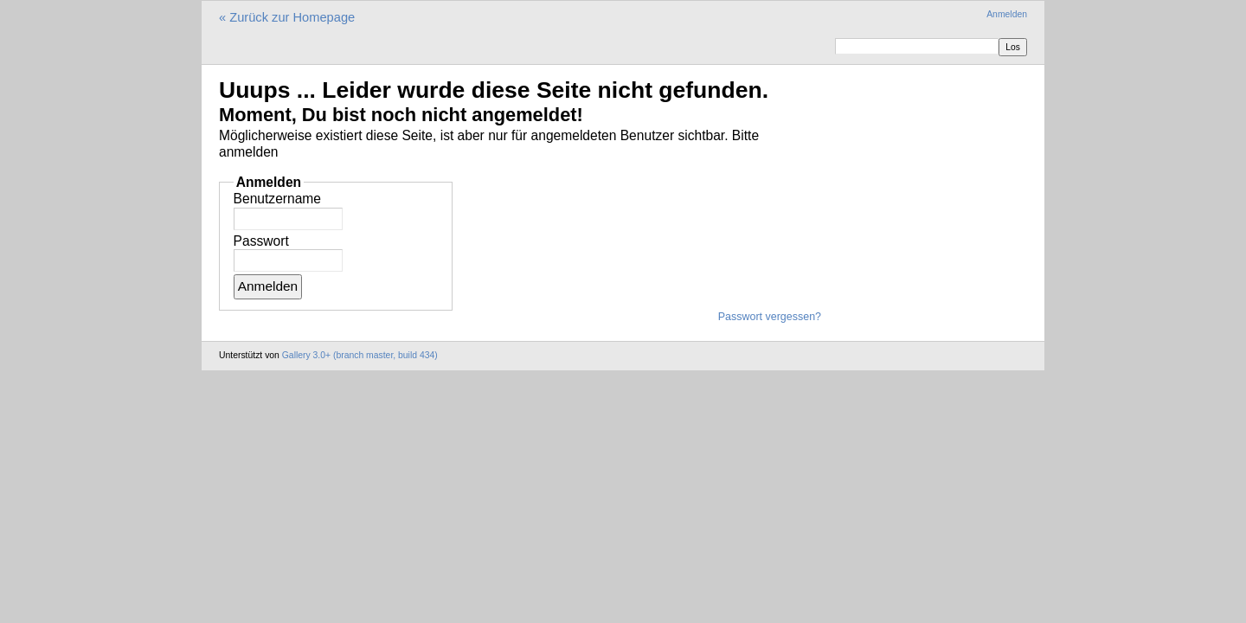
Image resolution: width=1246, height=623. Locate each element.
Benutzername (277, 198)
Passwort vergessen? (769, 317)
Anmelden (1006, 14)
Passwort (261, 241)
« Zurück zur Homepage (287, 17)
